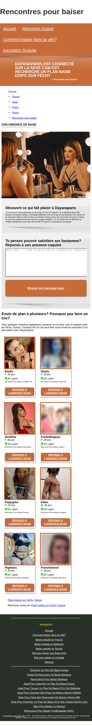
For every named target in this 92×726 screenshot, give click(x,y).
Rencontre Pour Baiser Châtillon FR (18, 382)
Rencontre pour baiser (24, 118)
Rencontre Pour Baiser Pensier (17, 512)
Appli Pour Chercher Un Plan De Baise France (49, 684)
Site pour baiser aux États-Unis (49, 653)
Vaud (15, 102)
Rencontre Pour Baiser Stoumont (53, 382)
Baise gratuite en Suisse (49, 648)
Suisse (16, 96)
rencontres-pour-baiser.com (14, 716)
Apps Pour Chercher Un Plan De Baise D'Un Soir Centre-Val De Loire (49, 702)
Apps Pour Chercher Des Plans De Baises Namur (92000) (49, 692)
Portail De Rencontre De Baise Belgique (49, 675)
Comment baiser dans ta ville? (29, 39)
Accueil (9, 28)
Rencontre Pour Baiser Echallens (53, 512)
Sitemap (49, 662)
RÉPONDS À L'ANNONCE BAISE (19, 391)
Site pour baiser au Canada (49, 657)
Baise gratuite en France (49, 639)
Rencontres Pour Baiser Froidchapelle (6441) (49, 711)
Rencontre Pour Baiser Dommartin (18, 447)
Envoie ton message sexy (46, 288)
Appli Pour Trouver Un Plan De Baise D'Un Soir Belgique (49, 688)
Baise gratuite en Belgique (49, 644)
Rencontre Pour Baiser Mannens (53, 578)
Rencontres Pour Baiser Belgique (49, 679)
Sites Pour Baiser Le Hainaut (49, 706)
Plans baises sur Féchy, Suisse (25, 600)
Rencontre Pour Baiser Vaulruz (53, 447)
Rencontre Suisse (38, 28)
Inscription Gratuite (19, 50)
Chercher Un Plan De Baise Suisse (49, 670)
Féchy (15, 107)
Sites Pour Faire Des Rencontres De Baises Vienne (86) (49, 697)
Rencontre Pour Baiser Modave (17, 578)
